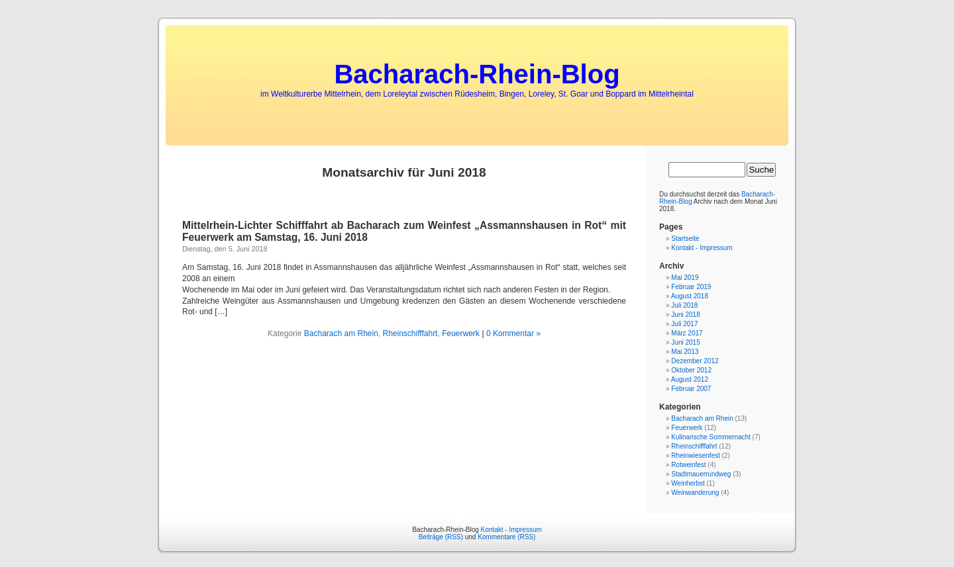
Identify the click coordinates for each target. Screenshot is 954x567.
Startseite (685, 238)
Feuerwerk (461, 333)
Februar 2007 (691, 388)
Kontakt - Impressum (701, 247)
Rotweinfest (688, 464)
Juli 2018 (684, 305)
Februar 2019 (691, 286)
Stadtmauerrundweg (701, 474)
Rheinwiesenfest (695, 455)
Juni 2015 (685, 342)
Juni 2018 (685, 314)
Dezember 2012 (694, 361)
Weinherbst (687, 483)
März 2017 (686, 333)
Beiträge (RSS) (441, 537)
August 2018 (689, 296)
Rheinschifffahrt (410, 333)
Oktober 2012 (691, 370)
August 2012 (689, 379)
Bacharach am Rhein (341, 333)
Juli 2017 (684, 323)
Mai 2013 (684, 351)
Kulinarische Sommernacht (711, 437)
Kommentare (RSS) (506, 537)
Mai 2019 (684, 277)
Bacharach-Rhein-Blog (476, 74)
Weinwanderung (695, 492)
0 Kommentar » (513, 333)
